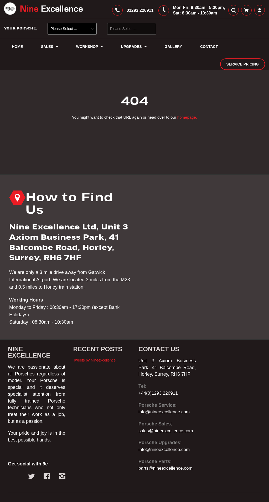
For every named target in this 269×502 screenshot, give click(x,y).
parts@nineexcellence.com (166, 455)
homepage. (187, 104)
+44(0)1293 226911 (159, 379)
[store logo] (43, 10)
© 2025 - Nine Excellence (34, 493)
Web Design (78, 493)
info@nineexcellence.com (165, 398)
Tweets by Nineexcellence (94, 347)
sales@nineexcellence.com (167, 417)
